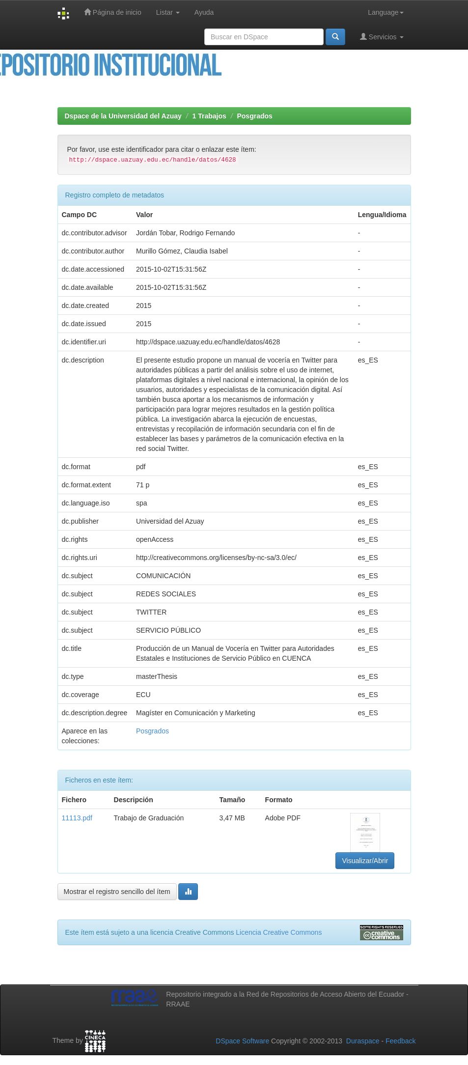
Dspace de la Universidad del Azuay (123, 116)
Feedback (400, 1041)
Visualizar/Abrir (365, 861)
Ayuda (204, 12)
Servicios (382, 36)
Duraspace (363, 1041)
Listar (168, 12)
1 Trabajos (209, 116)
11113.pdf (77, 818)
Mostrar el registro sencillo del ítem (117, 892)
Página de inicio (112, 12)
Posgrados (254, 116)
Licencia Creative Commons (279, 932)
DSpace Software (242, 1041)
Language (385, 12)
